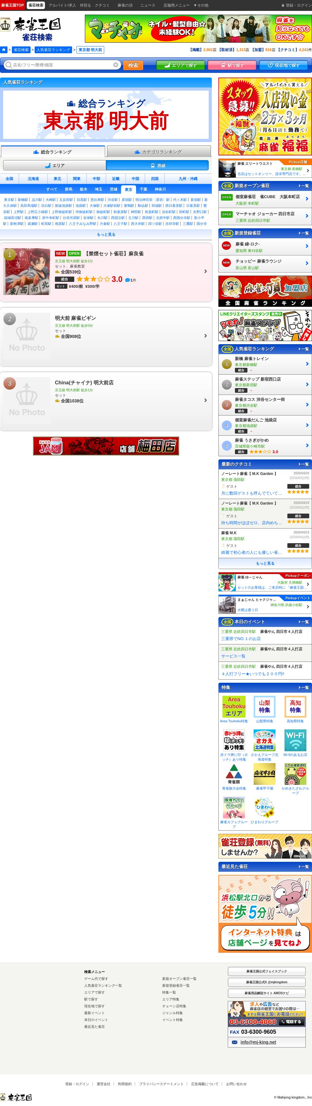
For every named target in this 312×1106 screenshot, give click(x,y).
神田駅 (136, 212)
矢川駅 (102, 218)
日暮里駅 (193, 205)
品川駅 (37, 200)
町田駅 (46, 223)
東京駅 (9, 200)
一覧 (303, 186)
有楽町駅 (151, 212)
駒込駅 (143, 205)
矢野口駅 (200, 212)
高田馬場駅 (28, 205)
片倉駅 (105, 223)
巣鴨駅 (129, 205)
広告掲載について (205, 1084)
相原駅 (60, 223)
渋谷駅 (113, 200)
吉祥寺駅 (172, 223)
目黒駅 (82, 200)
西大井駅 (138, 223)
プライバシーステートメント (161, 1084)
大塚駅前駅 (111, 205)
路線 (157, 165)
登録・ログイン (77, 1084)
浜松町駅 (169, 212)
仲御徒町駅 (84, 212)
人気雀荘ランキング (53, 50)
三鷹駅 (188, 223)
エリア (55, 165)
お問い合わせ (236, 1084)
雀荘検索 (21, 50)
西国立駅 (118, 218)
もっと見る (106, 234)
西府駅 (147, 218)
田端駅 (157, 205)
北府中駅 (163, 218)
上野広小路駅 (37, 212)
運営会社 (103, 1084)
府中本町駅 (50, 218)
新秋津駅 (17, 223)
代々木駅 (180, 200)
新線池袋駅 (63, 205)
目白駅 (46, 205)
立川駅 (133, 218)
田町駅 (184, 212)
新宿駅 (196, 200)
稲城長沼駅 (12, 218)
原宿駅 (127, 200)
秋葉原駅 (120, 212)
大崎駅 (51, 200)
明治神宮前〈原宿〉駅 (152, 200)
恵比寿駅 (97, 200)
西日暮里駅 (174, 205)
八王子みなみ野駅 (82, 223)
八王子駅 (120, 223)
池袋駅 (81, 205)
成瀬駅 (32, 223)
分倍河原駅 (71, 218)
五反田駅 (66, 200)
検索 (133, 65)
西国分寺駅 (181, 218)
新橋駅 (23, 200)
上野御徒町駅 (61, 212)
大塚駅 (95, 205)
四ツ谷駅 (155, 223)
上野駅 (18, 212)
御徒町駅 (103, 212)
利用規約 (125, 1084)
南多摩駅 (31, 218)
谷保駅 (88, 218)
